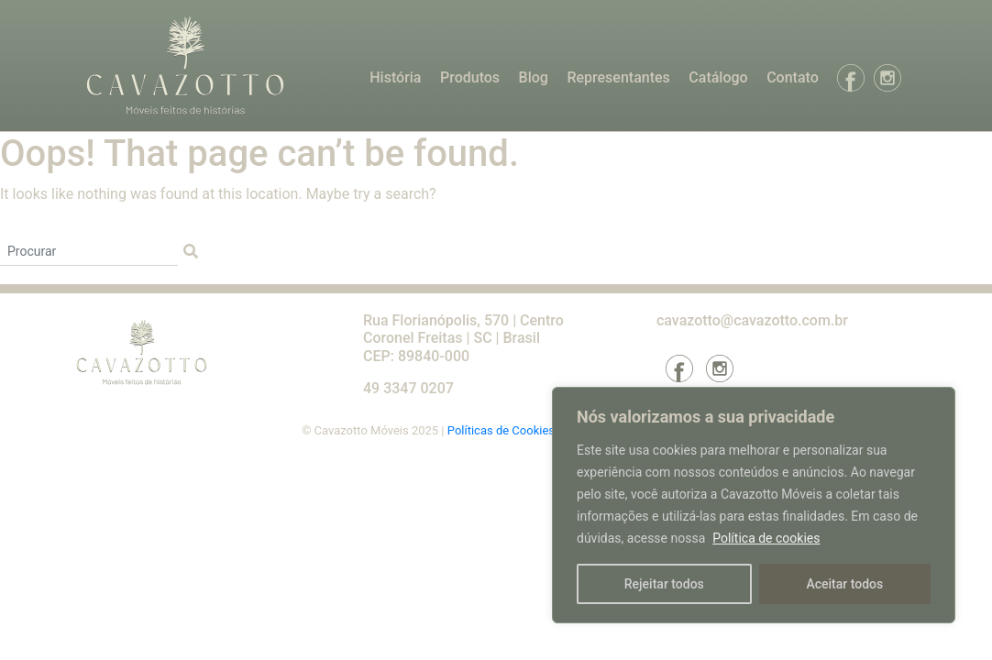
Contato (792, 77)
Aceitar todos (844, 584)
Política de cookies (766, 538)
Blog (533, 77)
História (395, 77)
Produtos (470, 77)
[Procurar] (89, 252)
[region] (753, 505)
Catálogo (718, 77)
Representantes (618, 77)
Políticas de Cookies (502, 430)
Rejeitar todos (664, 584)
